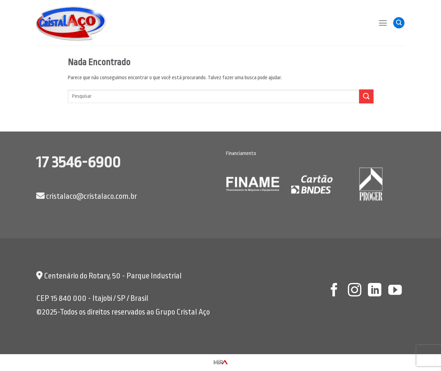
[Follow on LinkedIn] (374, 290)
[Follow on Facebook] (334, 290)
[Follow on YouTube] (395, 290)
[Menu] (383, 23)
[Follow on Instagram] (354, 290)
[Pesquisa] (398, 23)
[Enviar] (366, 96)
